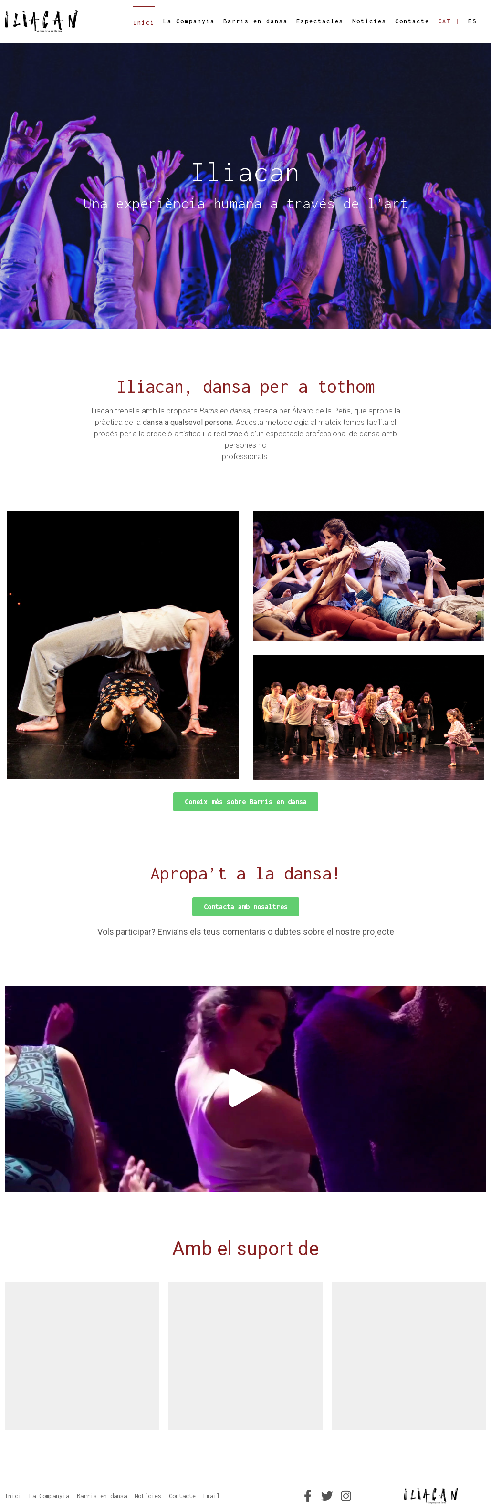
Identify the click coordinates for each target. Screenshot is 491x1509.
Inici (144, 22)
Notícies (369, 21)
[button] (245, 801)
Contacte (412, 21)
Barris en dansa (255, 21)
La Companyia (189, 21)
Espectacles (320, 21)
